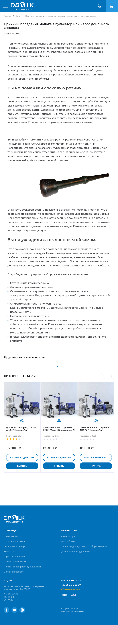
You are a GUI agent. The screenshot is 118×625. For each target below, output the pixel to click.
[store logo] (22, 6)
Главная (7, 16)
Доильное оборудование (75, 551)
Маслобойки (68, 541)
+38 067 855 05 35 (71, 580)
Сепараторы (68, 536)
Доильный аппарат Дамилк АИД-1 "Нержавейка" (21, 455)
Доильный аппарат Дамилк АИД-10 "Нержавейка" (94, 455)
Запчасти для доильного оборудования (84, 546)
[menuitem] (11, 536)
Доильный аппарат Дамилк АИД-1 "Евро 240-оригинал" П (59, 455)
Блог (18, 16)
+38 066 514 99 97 (71, 585)
